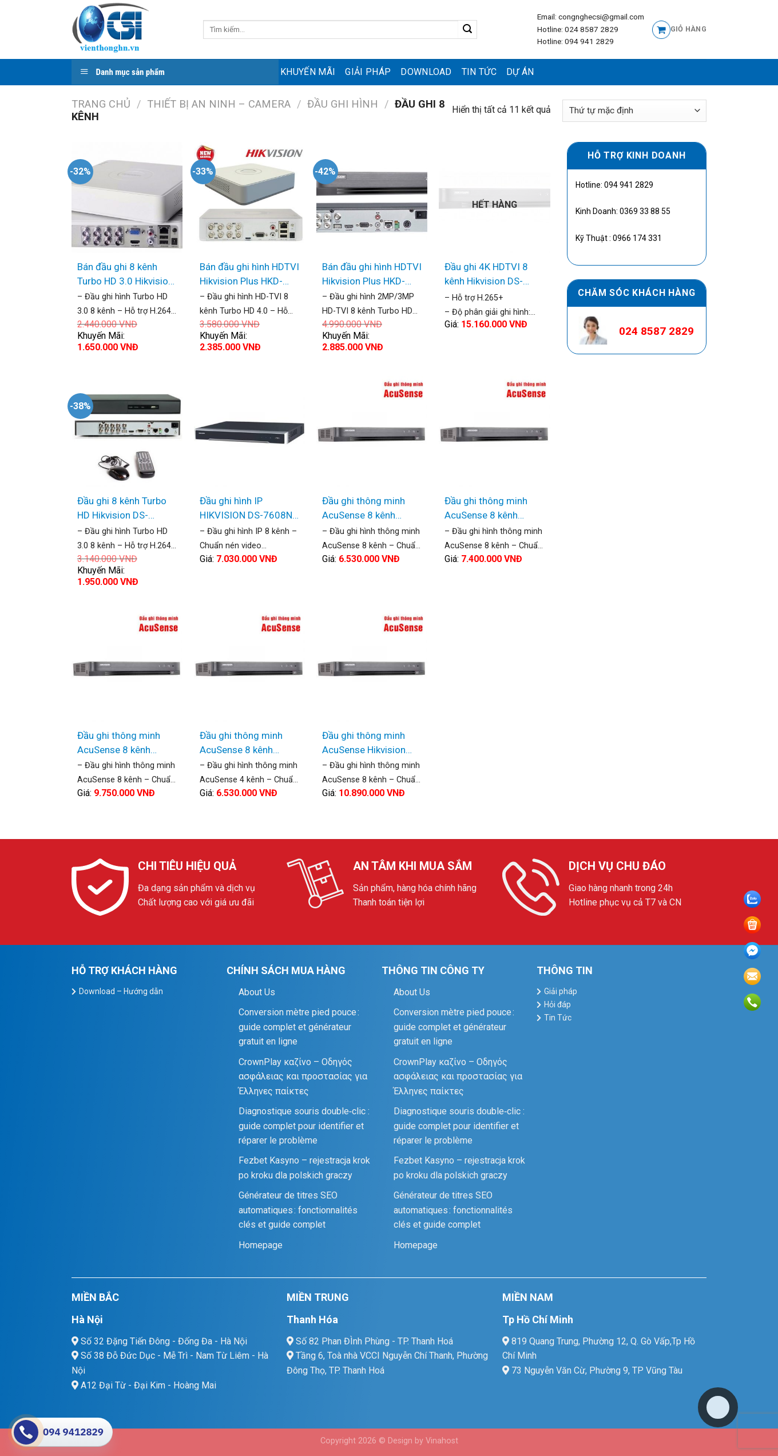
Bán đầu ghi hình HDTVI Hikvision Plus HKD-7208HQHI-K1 (372, 275)
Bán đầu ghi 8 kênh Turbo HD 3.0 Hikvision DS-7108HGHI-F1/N (125, 275)
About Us (257, 992)
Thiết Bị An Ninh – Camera (219, 104)
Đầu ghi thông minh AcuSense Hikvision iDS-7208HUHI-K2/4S (368, 744)
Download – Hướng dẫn (121, 991)
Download (426, 71)
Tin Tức (479, 71)
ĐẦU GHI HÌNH (342, 104)
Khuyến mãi (307, 71)
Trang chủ (101, 104)
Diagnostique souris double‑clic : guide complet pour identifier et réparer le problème (304, 1126)
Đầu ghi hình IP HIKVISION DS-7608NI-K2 (249, 509)
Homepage (261, 1245)
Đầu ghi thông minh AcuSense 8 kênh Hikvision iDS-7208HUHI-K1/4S (118, 744)
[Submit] (467, 29)
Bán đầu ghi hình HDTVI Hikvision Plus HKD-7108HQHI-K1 (249, 275)
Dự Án (520, 71)
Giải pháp (368, 71)
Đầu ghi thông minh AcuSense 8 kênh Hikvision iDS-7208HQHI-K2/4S (485, 509)
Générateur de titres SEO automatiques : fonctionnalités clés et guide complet (298, 1210)
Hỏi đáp (557, 1004)
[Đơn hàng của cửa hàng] (634, 111)
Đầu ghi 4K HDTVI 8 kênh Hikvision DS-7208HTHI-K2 (486, 275)
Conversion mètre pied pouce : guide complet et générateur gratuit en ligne (299, 1027)
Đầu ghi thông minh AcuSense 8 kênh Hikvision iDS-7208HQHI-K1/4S (363, 509)
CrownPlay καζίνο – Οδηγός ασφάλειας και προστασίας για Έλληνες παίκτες (303, 1077)
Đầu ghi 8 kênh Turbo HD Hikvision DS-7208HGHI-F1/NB (121, 509)
